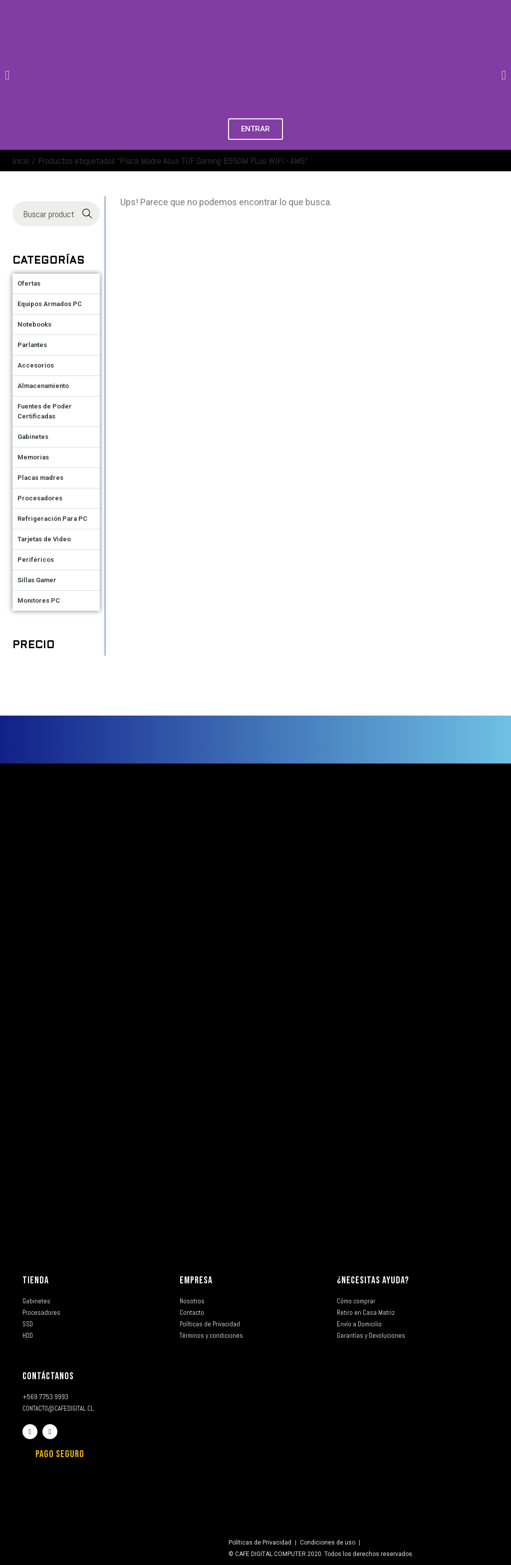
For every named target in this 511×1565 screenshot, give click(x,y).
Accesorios (35, 365)
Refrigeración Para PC (52, 518)
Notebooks (34, 324)
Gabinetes (32, 436)
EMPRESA (196, 1280)
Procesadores (39, 498)
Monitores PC (38, 600)
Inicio (20, 160)
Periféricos (35, 559)
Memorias (33, 457)
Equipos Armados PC (49, 304)
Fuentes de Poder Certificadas (44, 411)
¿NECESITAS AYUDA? (373, 1280)
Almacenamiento (43, 386)
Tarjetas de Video (44, 539)
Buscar (87, 214)
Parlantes (32, 345)
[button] (7, 75)
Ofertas (28, 283)
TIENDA (35, 1280)
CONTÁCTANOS (48, 1376)
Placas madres (40, 477)
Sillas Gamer (36, 580)
